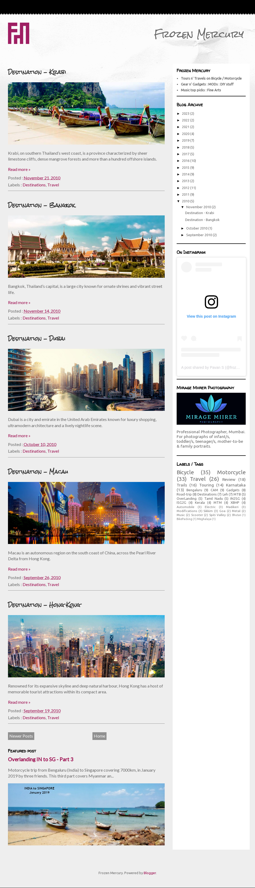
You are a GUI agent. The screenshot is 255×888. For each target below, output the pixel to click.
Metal (236, 511)
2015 (186, 167)
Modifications (187, 511)
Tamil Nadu (213, 498)
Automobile (185, 507)
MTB (237, 494)
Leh (225, 494)
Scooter (197, 515)
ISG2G (181, 502)
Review (228, 479)
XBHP (235, 502)
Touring (206, 484)
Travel (53, 184)
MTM (218, 502)
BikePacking (184, 519)
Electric (210, 507)
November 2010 (199, 207)
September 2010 (199, 235)
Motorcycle (231, 472)
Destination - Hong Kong (44, 605)
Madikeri (232, 507)
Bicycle (185, 472)
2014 (186, 174)
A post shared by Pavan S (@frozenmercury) (218, 367)
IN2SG (235, 498)
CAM (214, 490)
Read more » (19, 169)
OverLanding (187, 498)
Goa (222, 511)
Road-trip (184, 494)
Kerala (200, 502)
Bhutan (236, 515)
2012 (186, 188)
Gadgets (233, 490)
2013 (186, 181)
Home (99, 735)
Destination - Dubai (36, 338)
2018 (186, 147)
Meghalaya (204, 519)
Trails (182, 484)
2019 (186, 140)
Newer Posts (21, 735)
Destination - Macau (38, 471)
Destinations (34, 184)
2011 (186, 194)
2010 (186, 201)
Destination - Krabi (37, 72)
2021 (186, 127)
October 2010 (197, 228)
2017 (186, 154)
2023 (186, 113)
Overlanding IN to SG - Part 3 (40, 759)
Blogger (150, 873)
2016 (186, 160)
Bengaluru (194, 490)
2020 (186, 134)
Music (181, 515)
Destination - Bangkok (41, 205)
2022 (186, 120)
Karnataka (236, 484)
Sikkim (208, 511)
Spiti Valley (217, 515)
